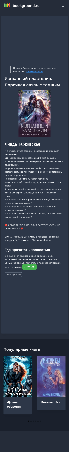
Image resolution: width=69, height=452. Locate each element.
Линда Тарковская (13, 274)
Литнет (29, 267)
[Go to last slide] (8, 387)
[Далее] (60, 387)
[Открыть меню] (63, 5)
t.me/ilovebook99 (34, 71)
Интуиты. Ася (51, 402)
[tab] (28, 421)
